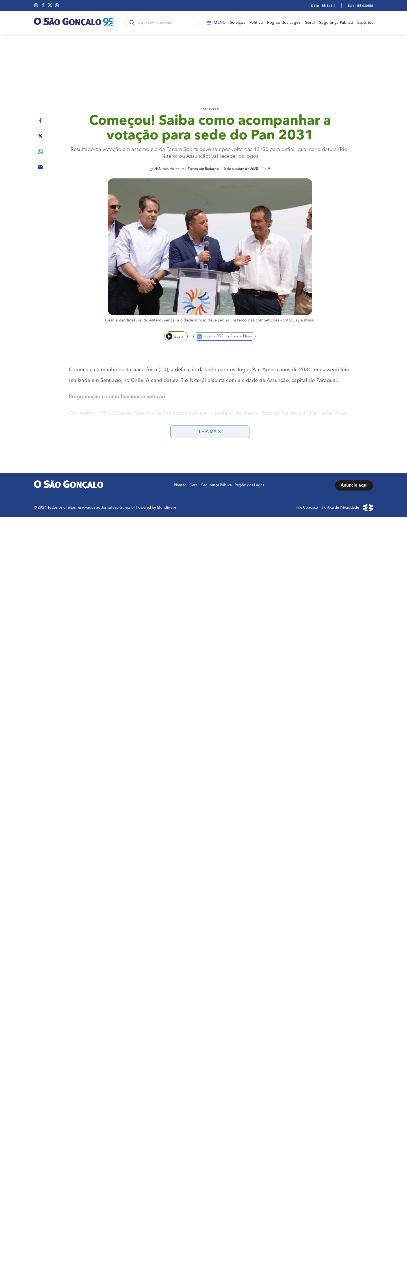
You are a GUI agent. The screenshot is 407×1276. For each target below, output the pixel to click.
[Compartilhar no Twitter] (40, 135)
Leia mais (210, 431)
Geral (310, 23)
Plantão (180, 485)
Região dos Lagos (283, 23)
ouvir (174, 336)
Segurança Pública (336, 23)
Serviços (237, 23)
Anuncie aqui (354, 485)
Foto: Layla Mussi (299, 320)
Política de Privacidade (340, 507)
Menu (216, 23)
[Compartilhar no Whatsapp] (40, 151)
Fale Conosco (307, 507)
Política (256, 23)
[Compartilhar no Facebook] (40, 120)
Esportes (365, 23)
